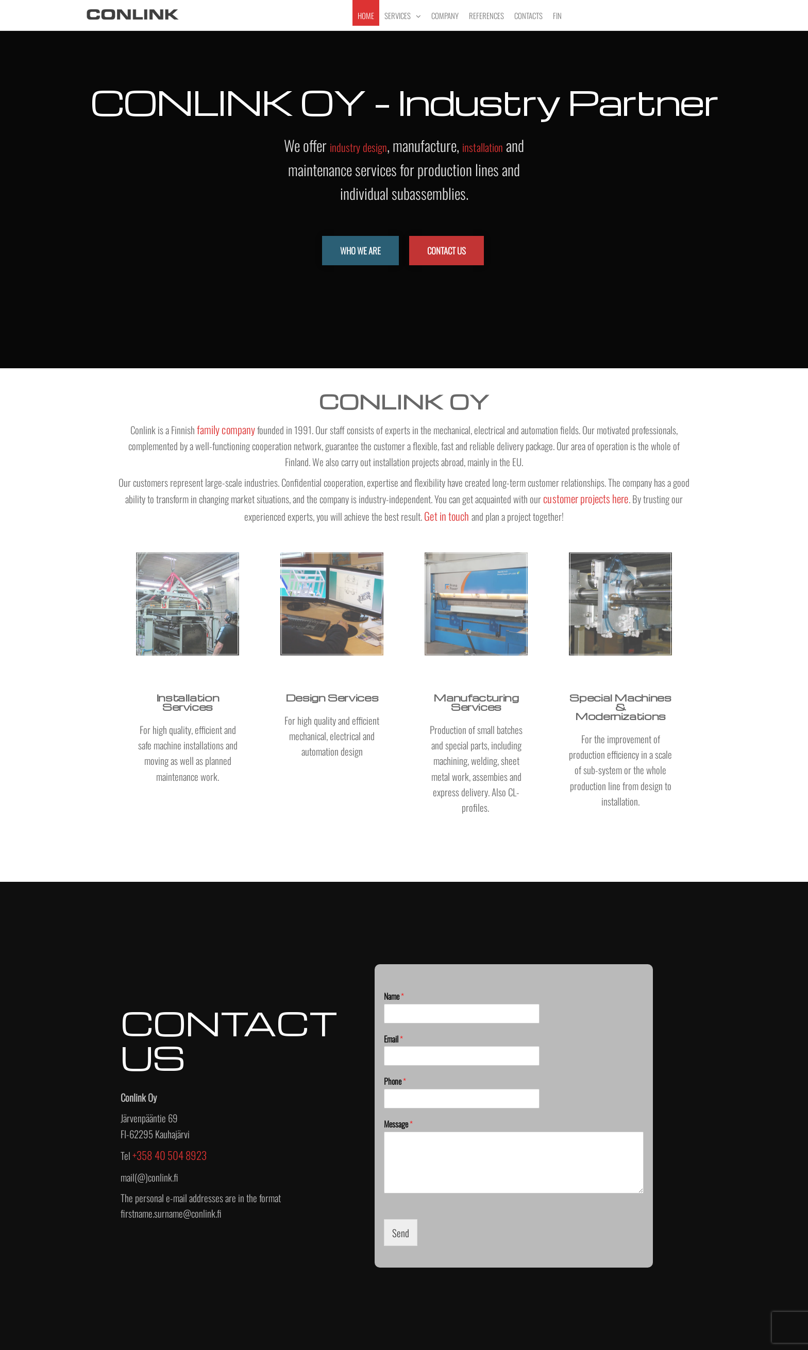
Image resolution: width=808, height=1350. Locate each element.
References (486, 15)
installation (482, 147)
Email (393, 1039)
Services (397, 15)
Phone (395, 1081)
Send (400, 1232)
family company (226, 429)
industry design (359, 147)
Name (394, 996)
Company (445, 15)
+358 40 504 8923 (169, 1155)
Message (398, 1124)
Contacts (528, 15)
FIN (557, 15)
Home (366, 15)
